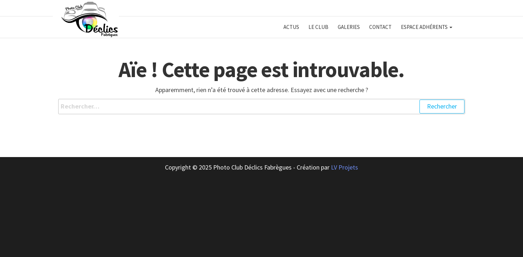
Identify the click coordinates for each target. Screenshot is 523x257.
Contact (380, 27)
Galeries (349, 27)
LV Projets (344, 167)
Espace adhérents (426, 27)
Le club (318, 27)
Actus (291, 27)
